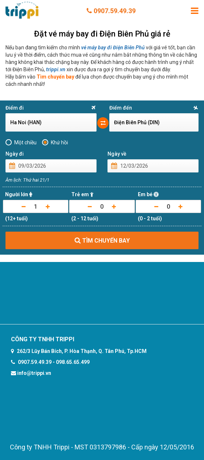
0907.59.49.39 (111, 11)
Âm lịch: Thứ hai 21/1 (27, 180)
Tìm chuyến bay (55, 77)
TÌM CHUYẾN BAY (102, 240)
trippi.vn (55, 69)
